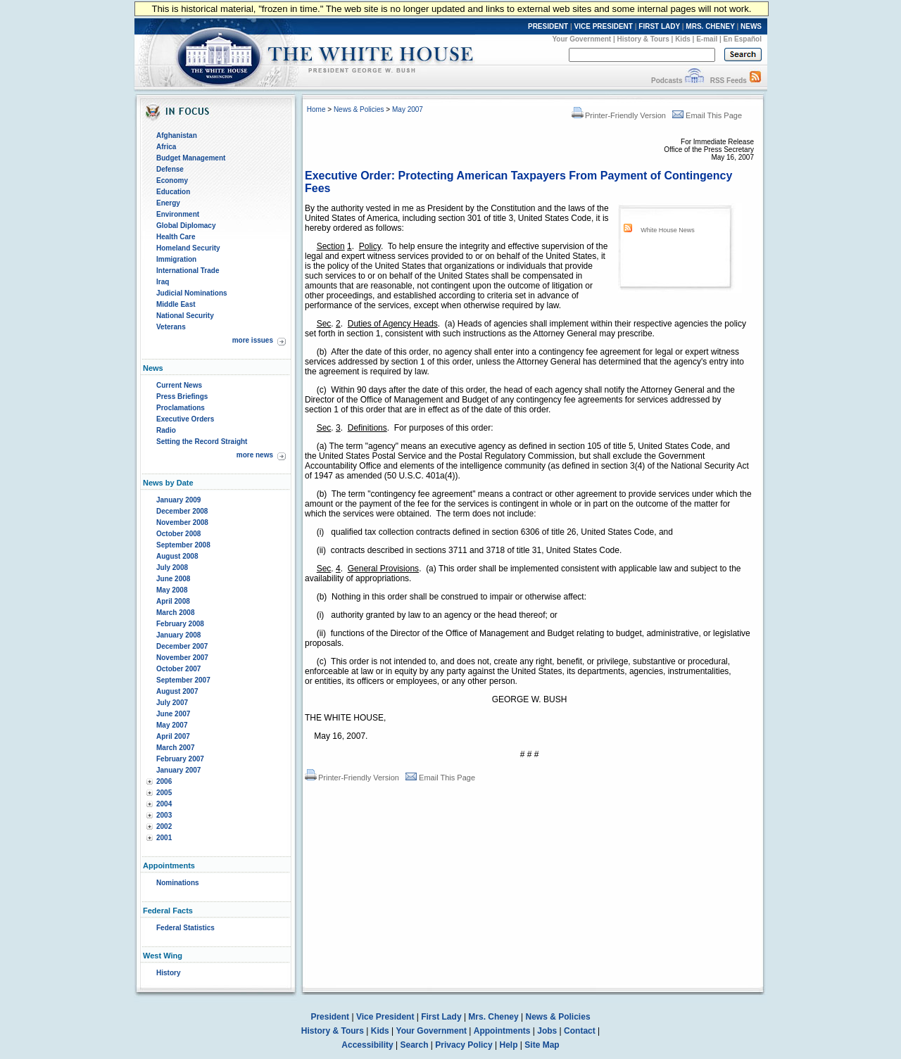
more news (255, 455)
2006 (164, 781)
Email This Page (707, 115)
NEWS (751, 26)
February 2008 (180, 624)
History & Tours (643, 39)
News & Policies (359, 109)
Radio (166, 430)
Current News (179, 385)
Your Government (581, 39)
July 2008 (172, 567)
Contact (580, 1031)
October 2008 (178, 534)
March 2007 (175, 748)
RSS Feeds (728, 80)
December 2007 (182, 646)
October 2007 (178, 669)
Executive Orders (185, 419)
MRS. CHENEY (710, 26)
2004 (164, 804)
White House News (668, 230)
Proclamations (180, 408)
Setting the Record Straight (201, 441)
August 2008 (177, 556)
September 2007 (183, 680)
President (329, 1017)
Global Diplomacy (185, 225)
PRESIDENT (548, 26)
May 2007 (171, 725)
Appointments (502, 1031)
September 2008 (183, 545)
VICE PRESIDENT (603, 26)
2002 (164, 826)
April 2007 (173, 736)
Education (173, 192)
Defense (170, 169)
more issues (252, 340)
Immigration (176, 259)
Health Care (176, 237)
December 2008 (182, 511)
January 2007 (178, 770)
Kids (683, 39)
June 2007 (173, 714)
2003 (164, 815)
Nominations (177, 883)
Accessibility (367, 1045)
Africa (166, 147)
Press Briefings (182, 396)
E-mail (706, 39)
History (168, 973)
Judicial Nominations (191, 293)
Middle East (176, 304)
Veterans (171, 327)
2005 (164, 793)
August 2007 (177, 691)
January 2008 (178, 635)
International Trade (187, 270)
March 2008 (175, 612)
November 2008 (182, 522)
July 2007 (172, 702)
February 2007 (180, 759)
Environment (177, 214)
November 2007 (182, 657)
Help (509, 1045)
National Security (185, 315)
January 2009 (178, 500)
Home (316, 109)
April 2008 (173, 601)
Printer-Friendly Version (619, 115)
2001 (164, 838)
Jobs (547, 1031)
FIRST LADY (659, 26)
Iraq (162, 282)
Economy (172, 180)
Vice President (385, 1017)
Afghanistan (176, 135)
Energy (168, 203)
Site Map (541, 1045)
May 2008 (171, 590)
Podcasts (666, 80)
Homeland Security (188, 248)
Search (415, 1045)
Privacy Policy (463, 1045)
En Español (743, 39)
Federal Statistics (185, 928)
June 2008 (173, 579)
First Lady (441, 1017)
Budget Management (190, 158)
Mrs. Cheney (493, 1017)
